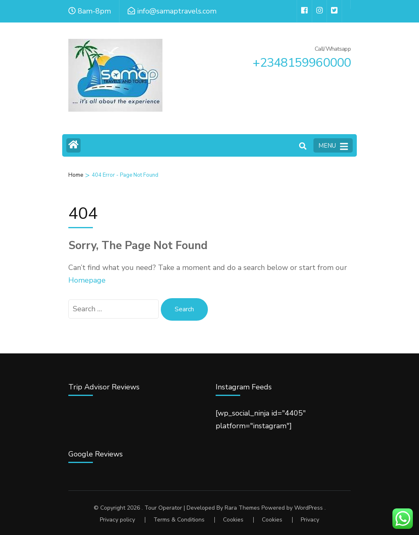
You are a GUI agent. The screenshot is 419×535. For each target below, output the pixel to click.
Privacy (310, 520)
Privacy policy (117, 520)
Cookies (233, 520)
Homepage (87, 280)
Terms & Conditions (179, 520)
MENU (333, 146)
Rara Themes (242, 508)
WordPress (308, 508)
